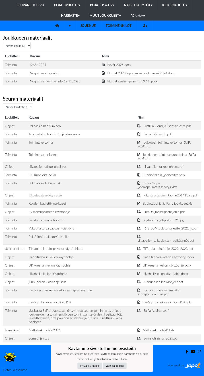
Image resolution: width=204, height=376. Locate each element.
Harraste (70, 15)
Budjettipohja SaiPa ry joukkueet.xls (164, 203)
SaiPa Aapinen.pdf (153, 310)
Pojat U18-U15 (67, 5)
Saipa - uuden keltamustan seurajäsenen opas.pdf (158, 292)
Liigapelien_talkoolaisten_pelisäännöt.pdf (165, 238)
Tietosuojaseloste (15, 370)
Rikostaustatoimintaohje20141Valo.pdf (167, 195)
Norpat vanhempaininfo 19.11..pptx (129, 81)
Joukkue (88, 26)
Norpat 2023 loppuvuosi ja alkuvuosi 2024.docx (138, 73)
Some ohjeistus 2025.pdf (158, 338)
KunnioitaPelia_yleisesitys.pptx (161, 175)
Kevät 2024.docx (116, 65)
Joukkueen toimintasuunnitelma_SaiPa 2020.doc (166, 156)
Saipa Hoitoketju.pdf (154, 134)
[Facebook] (185, 351)
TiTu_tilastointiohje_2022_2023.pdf (165, 249)
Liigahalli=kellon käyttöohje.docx (162, 274)
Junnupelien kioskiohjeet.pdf (160, 282)
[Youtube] (191, 351)
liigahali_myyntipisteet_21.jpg (160, 220)
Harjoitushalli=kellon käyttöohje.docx (165, 257)
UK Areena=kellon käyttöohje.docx (164, 265)
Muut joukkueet (105, 15)
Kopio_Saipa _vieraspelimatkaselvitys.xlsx (157, 185)
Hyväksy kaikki (89, 365)
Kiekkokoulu (174, 5)
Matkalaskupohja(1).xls (155, 330)
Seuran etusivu (30, 5)
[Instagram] (198, 351)
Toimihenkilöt (118, 26)
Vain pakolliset (115, 365)
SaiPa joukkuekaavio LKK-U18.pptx (164, 302)
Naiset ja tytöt (138, 5)
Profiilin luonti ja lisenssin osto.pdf (164, 126)
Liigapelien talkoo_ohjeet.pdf (160, 166)
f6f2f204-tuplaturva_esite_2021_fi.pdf (167, 228)
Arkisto (138, 15)
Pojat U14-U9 (102, 5)
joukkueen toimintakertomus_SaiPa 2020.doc (164, 144)
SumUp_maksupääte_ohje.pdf (161, 212)
